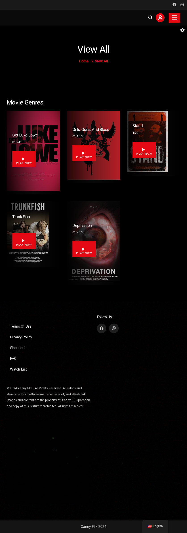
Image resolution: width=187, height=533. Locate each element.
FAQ (13, 358)
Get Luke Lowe (25, 135)
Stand (137, 125)
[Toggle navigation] (174, 18)
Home (84, 61)
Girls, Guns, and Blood (90, 129)
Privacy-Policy (21, 337)
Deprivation (82, 225)
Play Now (24, 161)
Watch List (18, 369)
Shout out (17, 348)
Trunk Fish (21, 216)
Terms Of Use (20, 326)
